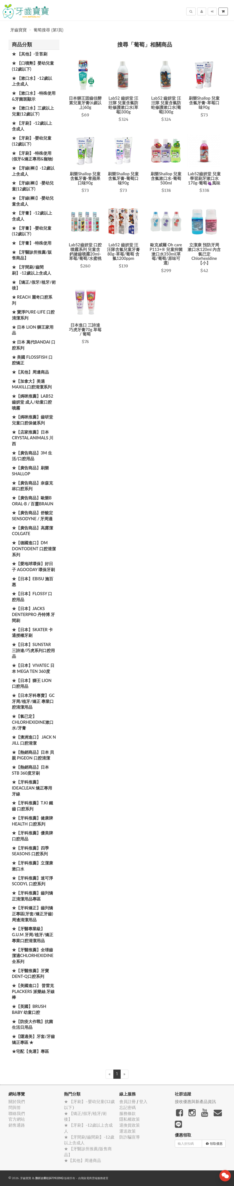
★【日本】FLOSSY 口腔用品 (32, 596)
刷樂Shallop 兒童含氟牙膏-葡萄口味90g (123, 178)
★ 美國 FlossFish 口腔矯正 (32, 360)
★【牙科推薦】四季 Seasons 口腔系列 (30, 850)
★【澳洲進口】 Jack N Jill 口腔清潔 (34, 740)
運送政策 (127, 1131)
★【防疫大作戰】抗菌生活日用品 (32, 1024)
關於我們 (16, 1101)
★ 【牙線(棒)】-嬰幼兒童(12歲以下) (33, 185)
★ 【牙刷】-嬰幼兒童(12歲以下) (31, 140)
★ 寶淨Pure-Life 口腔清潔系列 (33, 314)
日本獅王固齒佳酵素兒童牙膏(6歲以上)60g (85, 103)
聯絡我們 (16, 1113)
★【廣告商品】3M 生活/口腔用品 (32, 455)
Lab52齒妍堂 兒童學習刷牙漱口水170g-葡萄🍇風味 (204, 178)
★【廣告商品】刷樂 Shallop (30, 470)
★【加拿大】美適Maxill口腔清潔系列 (32, 384)
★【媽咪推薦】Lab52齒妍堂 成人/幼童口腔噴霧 (32, 401)
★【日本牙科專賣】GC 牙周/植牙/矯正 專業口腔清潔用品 (33, 701)
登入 (143, 1101)
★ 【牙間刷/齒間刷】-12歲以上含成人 (31, 269)
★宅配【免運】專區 (30, 1051)
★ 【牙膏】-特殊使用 (31, 242)
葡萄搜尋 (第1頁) (49, 30)
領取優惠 (214, 1144)
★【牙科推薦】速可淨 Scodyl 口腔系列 (32, 880)
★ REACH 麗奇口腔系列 (32, 299)
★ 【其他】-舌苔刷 (29, 53)
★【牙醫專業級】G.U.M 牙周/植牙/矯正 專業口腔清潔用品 (32, 934)
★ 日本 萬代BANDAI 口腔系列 (33, 344)
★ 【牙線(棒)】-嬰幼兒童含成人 (33, 200)
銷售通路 (16, 1125)
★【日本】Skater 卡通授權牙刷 (32, 632)
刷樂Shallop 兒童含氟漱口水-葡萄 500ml (166, 178)
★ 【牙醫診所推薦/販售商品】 (32, 255)
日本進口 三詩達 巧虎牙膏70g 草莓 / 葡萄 (85, 329)
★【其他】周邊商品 (30, 371)
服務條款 (127, 1113)
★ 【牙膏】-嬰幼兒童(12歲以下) (31, 231)
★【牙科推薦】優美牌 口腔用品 (32, 835)
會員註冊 (127, 1101)
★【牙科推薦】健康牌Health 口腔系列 (32, 820)
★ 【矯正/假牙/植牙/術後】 (34, 285)
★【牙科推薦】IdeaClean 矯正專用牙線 (32, 787)
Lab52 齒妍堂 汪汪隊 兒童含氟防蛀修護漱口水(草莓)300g (123, 105)
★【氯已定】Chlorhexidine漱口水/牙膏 (32, 722)
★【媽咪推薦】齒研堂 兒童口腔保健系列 (32, 419)
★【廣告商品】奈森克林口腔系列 (32, 485)
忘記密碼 (127, 1107)
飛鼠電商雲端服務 (92, 1178)
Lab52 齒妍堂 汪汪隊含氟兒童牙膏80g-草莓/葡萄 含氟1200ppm (123, 251)
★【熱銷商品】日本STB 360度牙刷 (30, 770)
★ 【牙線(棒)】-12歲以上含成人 (33, 170)
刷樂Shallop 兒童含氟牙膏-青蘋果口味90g (85, 178)
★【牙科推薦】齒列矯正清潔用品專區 (32, 895)
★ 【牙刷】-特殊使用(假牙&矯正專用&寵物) (32, 156)
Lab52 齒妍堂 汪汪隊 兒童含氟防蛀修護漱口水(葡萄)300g (166, 105)
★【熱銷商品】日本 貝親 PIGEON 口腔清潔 (33, 755)
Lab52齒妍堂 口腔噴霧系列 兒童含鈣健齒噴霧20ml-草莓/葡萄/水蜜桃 (85, 251)
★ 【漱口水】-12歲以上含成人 (32, 81)
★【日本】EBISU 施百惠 (32, 581)
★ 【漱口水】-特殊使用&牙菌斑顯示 (34, 96)
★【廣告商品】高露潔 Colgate (32, 530)
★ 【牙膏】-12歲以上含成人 (32, 215)
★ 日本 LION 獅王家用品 (32, 330)
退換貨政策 (129, 1125)
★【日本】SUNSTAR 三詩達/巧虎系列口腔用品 (33, 650)
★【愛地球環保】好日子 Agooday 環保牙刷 (33, 566)
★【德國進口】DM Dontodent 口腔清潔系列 (34, 548)
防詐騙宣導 (129, 1137)
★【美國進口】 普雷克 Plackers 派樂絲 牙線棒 (33, 991)
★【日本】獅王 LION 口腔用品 (31, 683)
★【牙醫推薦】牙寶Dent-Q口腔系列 (30, 973)
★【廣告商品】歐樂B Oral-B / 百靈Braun (32, 500)
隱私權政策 (129, 1119)
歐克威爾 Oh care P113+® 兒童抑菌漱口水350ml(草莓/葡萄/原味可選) (166, 253)
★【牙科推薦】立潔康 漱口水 (32, 865)
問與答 (14, 1107)
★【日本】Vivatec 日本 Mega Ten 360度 (33, 668)
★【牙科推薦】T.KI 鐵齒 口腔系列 (32, 805)
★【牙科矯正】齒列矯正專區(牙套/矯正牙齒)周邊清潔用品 (32, 913)
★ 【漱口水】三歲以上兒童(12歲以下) (33, 110)
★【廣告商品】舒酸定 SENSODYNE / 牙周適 (32, 515)
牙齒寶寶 (18, 30)
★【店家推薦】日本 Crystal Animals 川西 (32, 437)
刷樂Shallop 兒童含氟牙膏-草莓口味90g (204, 103)
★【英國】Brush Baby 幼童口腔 (29, 1009)
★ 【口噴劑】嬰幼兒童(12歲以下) (33, 66)
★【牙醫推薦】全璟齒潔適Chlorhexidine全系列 (32, 955)
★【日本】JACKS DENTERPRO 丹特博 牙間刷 (33, 614)
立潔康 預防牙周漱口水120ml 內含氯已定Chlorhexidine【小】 (204, 253)
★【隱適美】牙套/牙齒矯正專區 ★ (33, 1039)
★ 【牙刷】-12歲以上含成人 (32, 126)
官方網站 (16, 1119)
